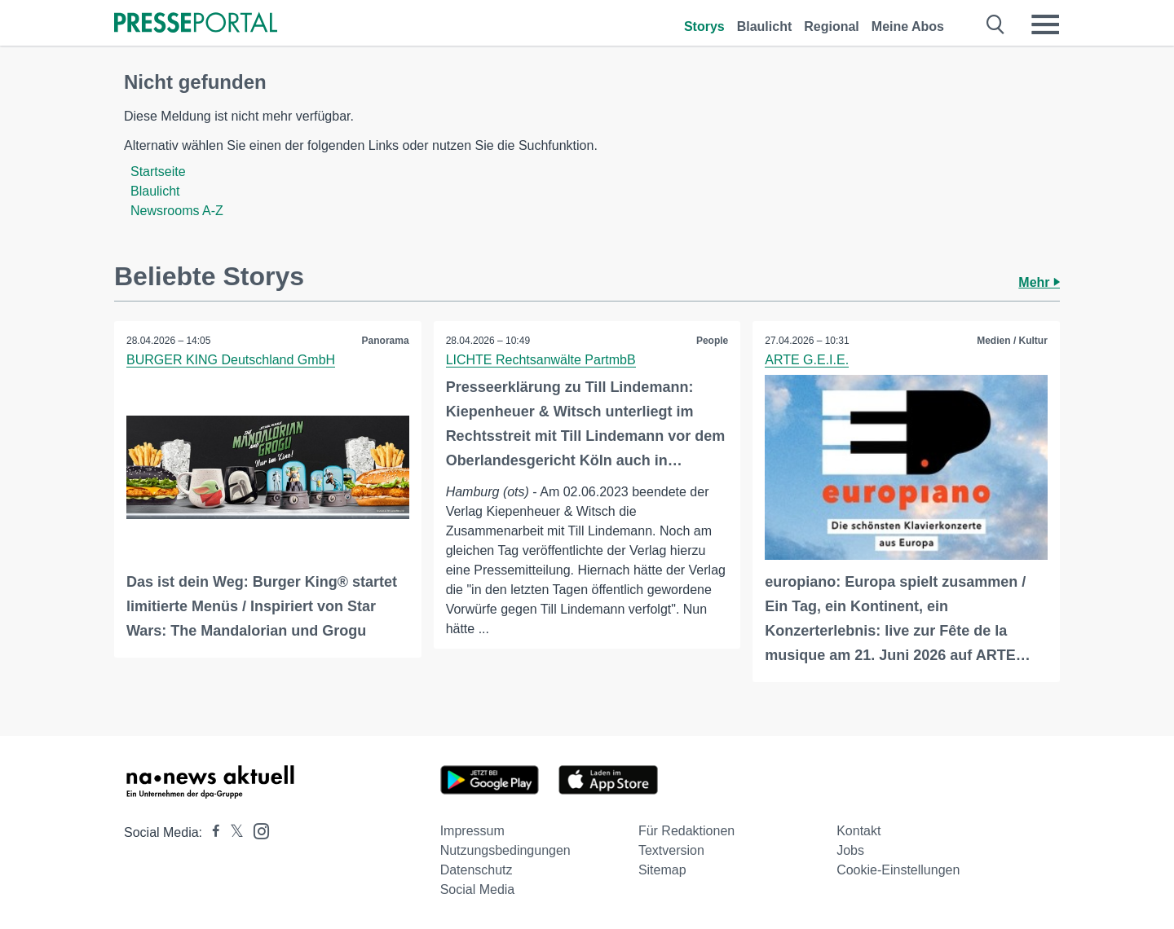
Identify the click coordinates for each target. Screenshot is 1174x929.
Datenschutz (476, 870)
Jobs (850, 850)
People (712, 340)
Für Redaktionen (686, 831)
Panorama (385, 340)
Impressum (472, 831)
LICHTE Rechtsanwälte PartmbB (541, 360)
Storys (704, 26)
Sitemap (662, 870)
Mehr (1039, 282)
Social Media (477, 889)
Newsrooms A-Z (176, 211)
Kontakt (858, 831)
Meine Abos (908, 26)
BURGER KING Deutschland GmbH (230, 360)
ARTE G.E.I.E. (807, 360)
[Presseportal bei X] (232, 832)
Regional (831, 26)
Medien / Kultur (1012, 340)
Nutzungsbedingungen (505, 850)
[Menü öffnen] (1045, 24)
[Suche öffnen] (996, 24)
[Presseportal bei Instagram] (256, 830)
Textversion (671, 850)
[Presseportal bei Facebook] (211, 832)
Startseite (158, 171)
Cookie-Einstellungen (898, 870)
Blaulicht (764, 26)
